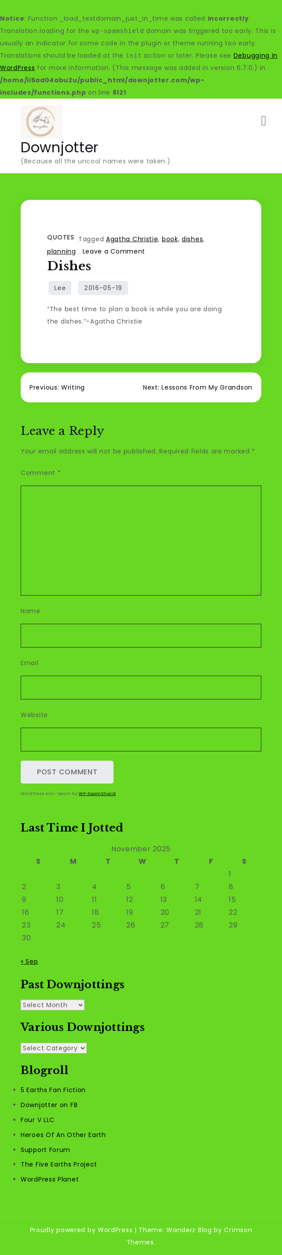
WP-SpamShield (97, 793)
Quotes (60, 237)
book (170, 239)
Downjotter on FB (49, 1104)
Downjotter (60, 147)
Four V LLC (38, 1119)
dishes (192, 239)
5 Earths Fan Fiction (53, 1090)
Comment (41, 472)
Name (30, 611)
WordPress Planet (50, 1179)
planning (61, 251)
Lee (60, 287)
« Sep (29, 961)
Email (30, 663)
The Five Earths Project (59, 1164)
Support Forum (45, 1149)
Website (34, 714)
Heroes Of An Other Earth (63, 1134)
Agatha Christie (132, 239)
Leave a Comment (114, 251)
